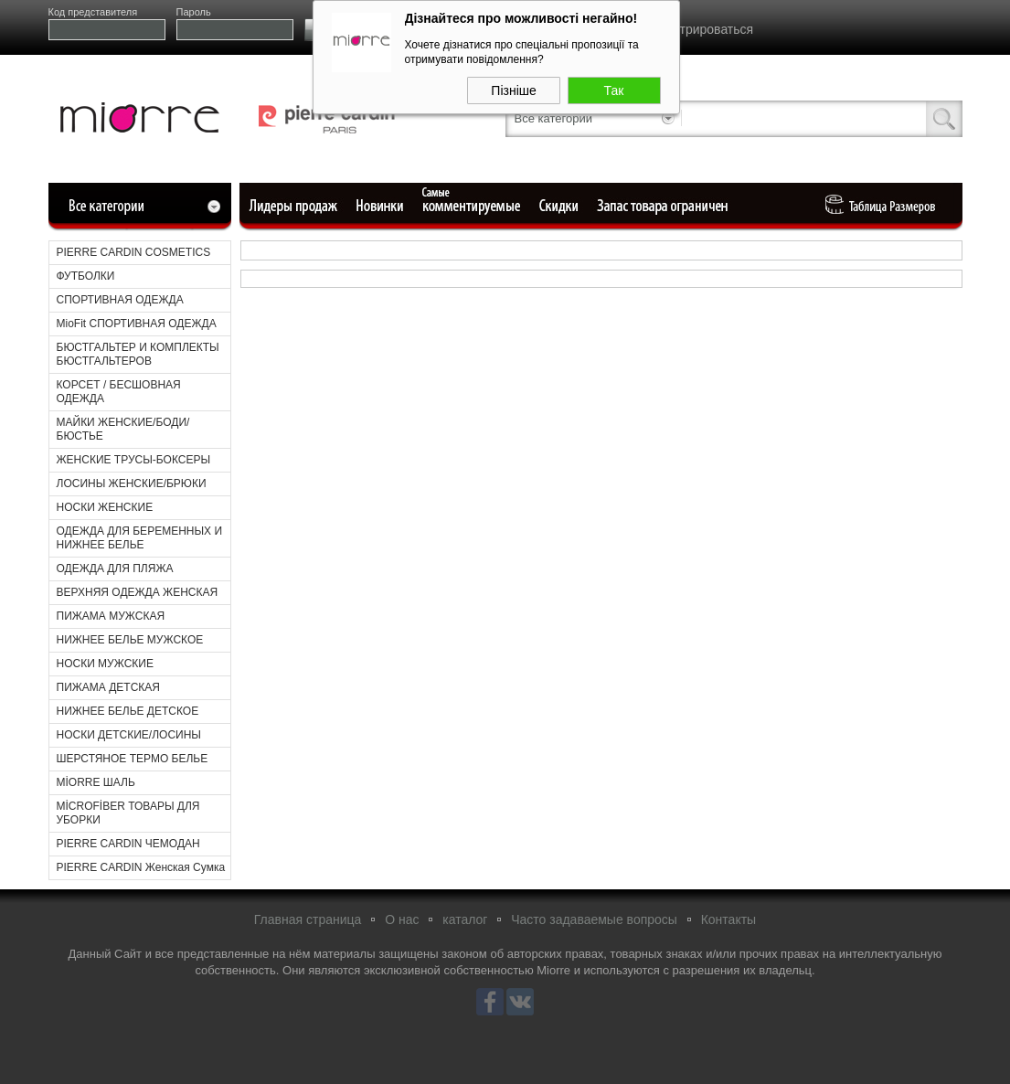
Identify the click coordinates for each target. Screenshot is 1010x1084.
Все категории (553, 118)
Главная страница (308, 919)
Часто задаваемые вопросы (594, 919)
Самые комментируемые (472, 205)
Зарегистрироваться (693, 29)
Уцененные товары (561, 205)
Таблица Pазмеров (884, 205)
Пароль (193, 11)
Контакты (728, 919)
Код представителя (93, 11)
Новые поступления (381, 205)
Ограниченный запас (664, 205)
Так (614, 87)
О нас (402, 919)
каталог (464, 919)
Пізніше (513, 87)
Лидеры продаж (299, 205)
